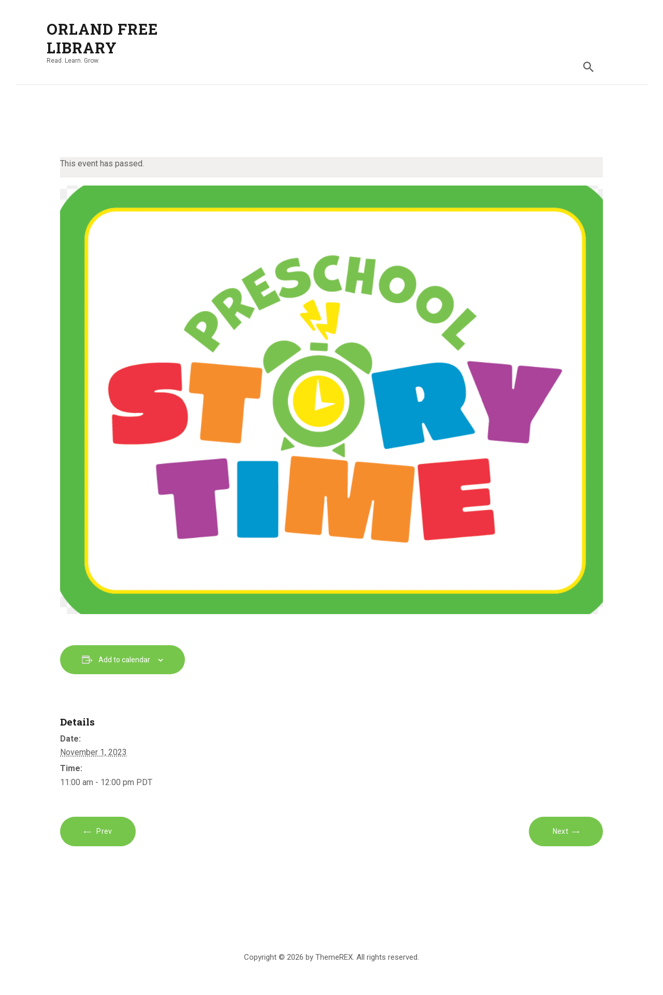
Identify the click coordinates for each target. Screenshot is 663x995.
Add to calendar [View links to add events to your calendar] (124, 660)
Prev (103, 831)
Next (560, 831)
